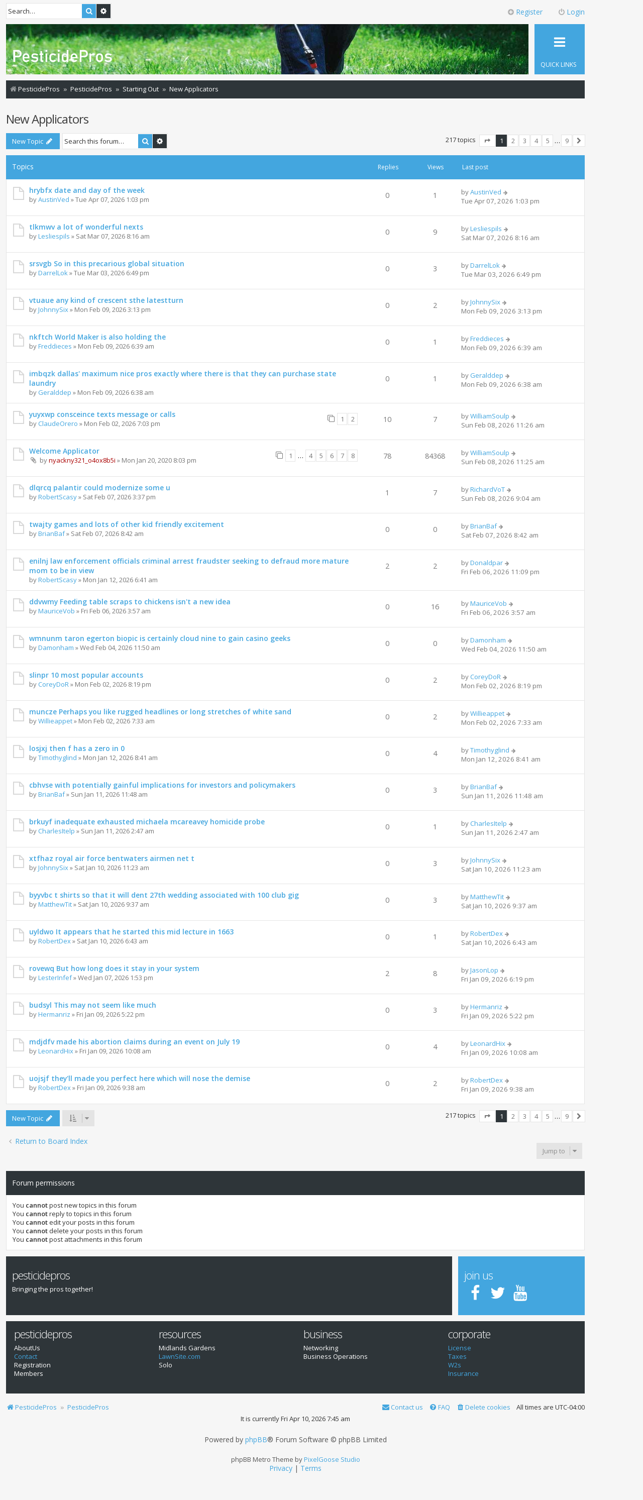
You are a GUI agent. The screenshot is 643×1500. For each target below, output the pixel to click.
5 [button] (548, 140)
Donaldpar (486, 562)
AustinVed (53, 199)
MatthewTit (55, 904)
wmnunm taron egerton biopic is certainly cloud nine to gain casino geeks (159, 638)
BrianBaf (51, 533)
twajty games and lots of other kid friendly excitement (126, 524)
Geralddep (54, 392)
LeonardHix (55, 1050)
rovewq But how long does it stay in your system (114, 968)
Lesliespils (54, 236)
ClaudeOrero (58, 423)
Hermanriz (54, 1014)
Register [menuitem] (525, 12)
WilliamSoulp (489, 415)
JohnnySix (53, 309)
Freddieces (55, 346)
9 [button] (567, 140)
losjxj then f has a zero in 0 (77, 748)
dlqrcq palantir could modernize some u (99, 487)
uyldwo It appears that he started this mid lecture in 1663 (131, 931)
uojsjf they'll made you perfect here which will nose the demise (139, 1078)
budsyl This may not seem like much (92, 1005)
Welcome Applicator (64, 451)
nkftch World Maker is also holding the (97, 337)
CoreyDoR (53, 684)
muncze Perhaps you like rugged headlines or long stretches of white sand (160, 711)
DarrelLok (53, 272)
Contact (25, 1356)
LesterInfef (55, 977)
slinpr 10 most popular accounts (86, 675)
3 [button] (524, 140)
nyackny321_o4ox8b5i (82, 460)
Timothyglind (57, 757)
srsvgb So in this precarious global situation (106, 263)
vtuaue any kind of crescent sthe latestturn (106, 300)
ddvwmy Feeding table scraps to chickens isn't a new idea (130, 601)
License (459, 1348)
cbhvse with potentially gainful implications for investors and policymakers (162, 785)
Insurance (463, 1373)
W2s (454, 1365)
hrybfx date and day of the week (87, 190)
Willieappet (55, 720)
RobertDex (54, 940)
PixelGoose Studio (332, 1459)
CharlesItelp (56, 830)
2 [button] (513, 140)
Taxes (457, 1356)
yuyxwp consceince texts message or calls (102, 414)
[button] (487, 141)
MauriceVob (56, 610)
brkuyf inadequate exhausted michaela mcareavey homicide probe (147, 821)
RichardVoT (487, 489)
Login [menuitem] (571, 12)
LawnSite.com (179, 1356)
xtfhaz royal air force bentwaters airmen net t (111, 858)
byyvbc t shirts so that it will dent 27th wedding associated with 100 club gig (164, 895)
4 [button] (536, 140)
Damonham (56, 647)
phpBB (256, 1439)
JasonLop (484, 970)
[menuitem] (483, 1407)
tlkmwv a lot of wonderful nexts (86, 227)
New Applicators (47, 119)
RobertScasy (57, 496)
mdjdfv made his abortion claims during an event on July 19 (134, 1041)
